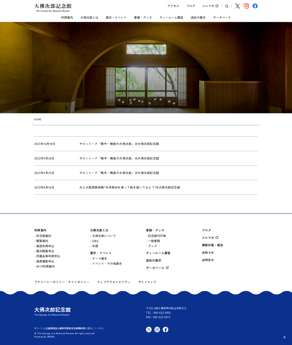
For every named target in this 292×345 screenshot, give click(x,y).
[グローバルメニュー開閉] (37, 14)
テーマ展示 (99, 258)
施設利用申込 (45, 246)
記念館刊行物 (157, 235)
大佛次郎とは (89, 17)
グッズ (152, 246)
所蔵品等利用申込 (48, 256)
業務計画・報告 (212, 245)
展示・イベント (116, 17)
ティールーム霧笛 (171, 17)
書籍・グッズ (143, 17)
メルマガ (208, 6)
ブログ (190, 6)
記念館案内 (43, 235)
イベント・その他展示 (107, 263)
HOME (37, 119)
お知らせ (208, 252)
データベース (222, 17)
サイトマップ (147, 282)
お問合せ (208, 260)
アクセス (173, 6)
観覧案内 (42, 240)
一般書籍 (154, 240)
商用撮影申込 (45, 261)
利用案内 (67, 17)
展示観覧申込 (45, 251)
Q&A (95, 240)
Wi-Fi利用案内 (45, 266)
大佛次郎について (104, 235)
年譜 (95, 246)
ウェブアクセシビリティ (114, 282)
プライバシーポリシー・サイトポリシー (62, 282)
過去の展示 (198, 17)
